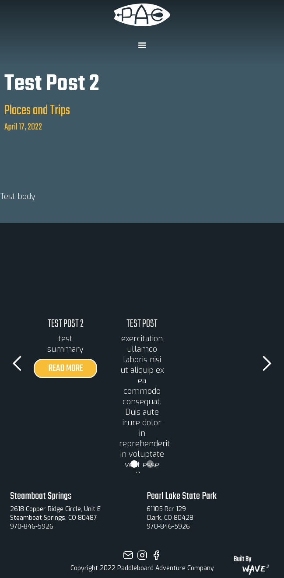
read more (65, 368)
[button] (142, 45)
